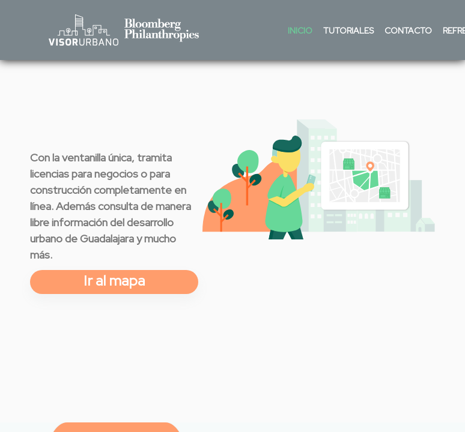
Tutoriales (348, 30)
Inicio (300, 30)
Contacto (408, 30)
